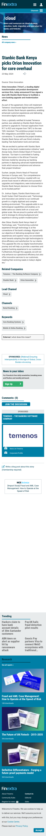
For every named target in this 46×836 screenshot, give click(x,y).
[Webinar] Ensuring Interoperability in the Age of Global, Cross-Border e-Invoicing (23, 359)
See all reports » (8, 665)
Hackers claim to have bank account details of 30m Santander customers (11, 627)
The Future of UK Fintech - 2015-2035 (22, 734)
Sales (27, 802)
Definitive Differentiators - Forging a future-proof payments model (21, 772)
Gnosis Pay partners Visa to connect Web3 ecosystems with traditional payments (34, 646)
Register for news (10, 802)
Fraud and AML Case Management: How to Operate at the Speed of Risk (21, 698)
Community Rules (8, 798)
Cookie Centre (13, 822)
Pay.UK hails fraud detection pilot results (33, 624)
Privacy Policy (22, 826)
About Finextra (7, 794)
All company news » (9, 42)
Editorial (28, 798)
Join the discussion (16, 404)
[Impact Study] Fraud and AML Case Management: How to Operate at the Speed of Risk (23, 488)
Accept (38, 830)
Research (7, 659)
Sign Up (13, 384)
